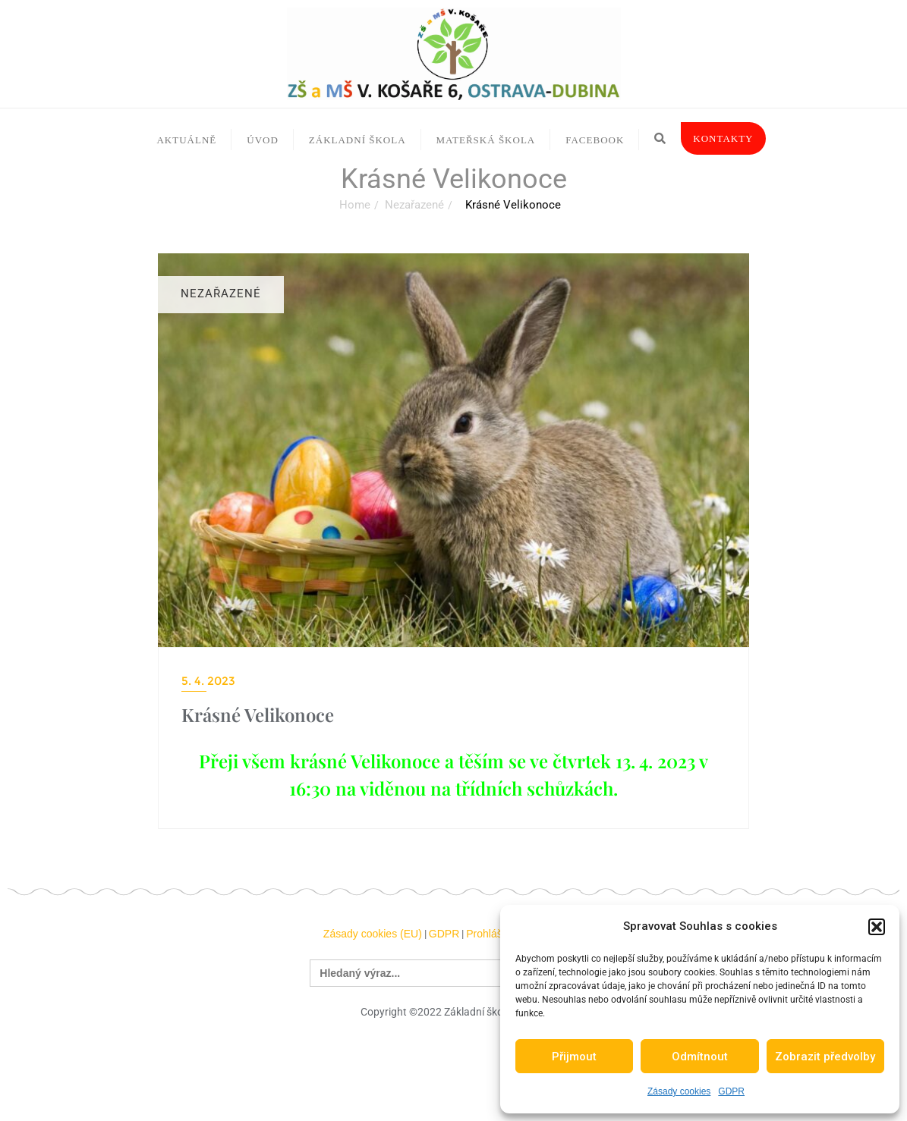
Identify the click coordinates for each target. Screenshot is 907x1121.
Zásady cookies (678, 1091)
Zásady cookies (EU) (372, 934)
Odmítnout (700, 1056)
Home (354, 205)
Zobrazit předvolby (825, 1056)
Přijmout (574, 1056)
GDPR (731, 1091)
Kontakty (723, 138)
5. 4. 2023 (208, 681)
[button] (876, 926)
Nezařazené (414, 205)
